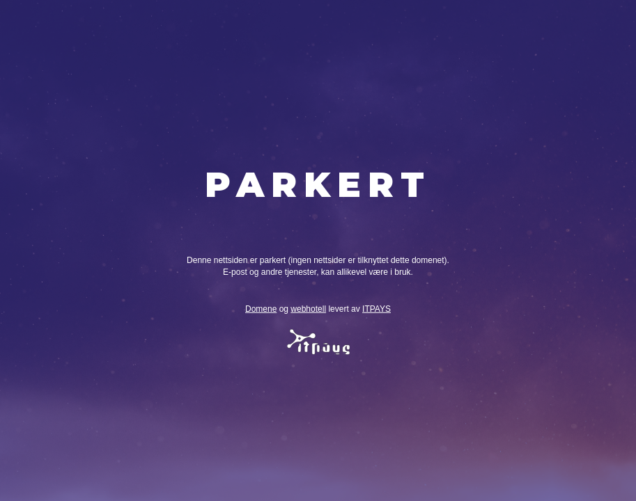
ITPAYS (376, 309)
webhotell (308, 309)
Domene (261, 309)
